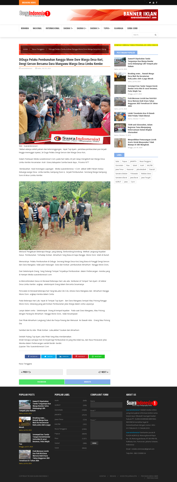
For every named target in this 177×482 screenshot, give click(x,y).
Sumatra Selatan (121, 173)
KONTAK (103, 476)
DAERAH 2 (81, 28)
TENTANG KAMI (152, 478)
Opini (133, 182)
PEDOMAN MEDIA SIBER (149, 476)
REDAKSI (113, 476)
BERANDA (25, 28)
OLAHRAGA (118, 28)
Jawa (126, 182)
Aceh (142, 165)
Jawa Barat (134, 177)
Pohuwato (134, 173)
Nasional (130, 169)
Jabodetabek (141, 169)
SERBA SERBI (132, 28)
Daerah (152, 169)
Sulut (117, 161)
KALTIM (149, 165)
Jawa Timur (120, 169)
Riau (128, 165)
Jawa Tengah (145, 177)
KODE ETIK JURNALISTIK (128, 476)
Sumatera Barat (121, 177)
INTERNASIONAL (53, 28)
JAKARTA (133, 161)
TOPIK (107, 28)
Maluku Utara (146, 173)
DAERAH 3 (95, 28)
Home (25, 49)
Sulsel (135, 165)
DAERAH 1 (68, 28)
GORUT (118, 182)
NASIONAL (37, 28)
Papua (124, 161)
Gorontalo (119, 165)
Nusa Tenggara (38, 49)
